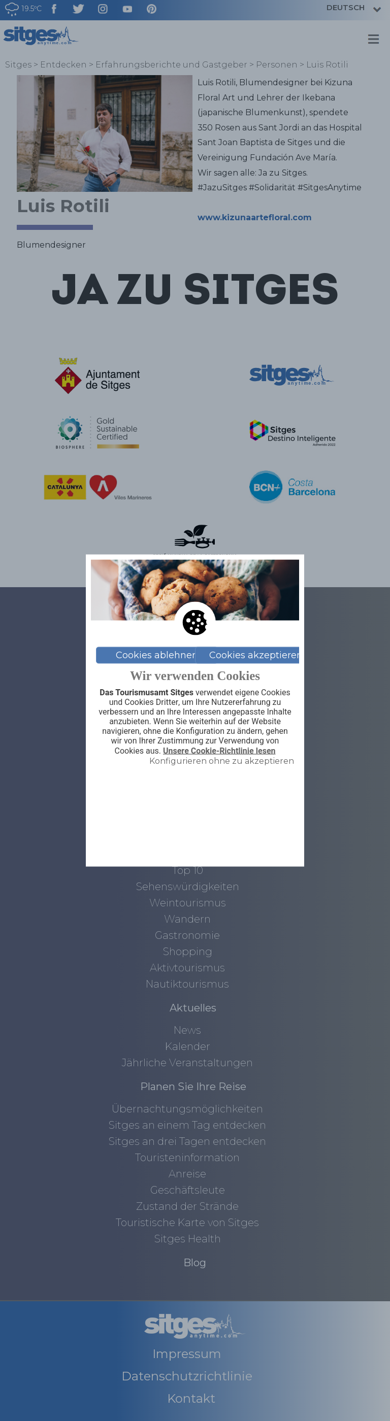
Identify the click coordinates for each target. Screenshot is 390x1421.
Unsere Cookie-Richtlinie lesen (219, 751)
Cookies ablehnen (157, 655)
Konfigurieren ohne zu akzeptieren (221, 760)
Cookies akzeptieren (256, 655)
